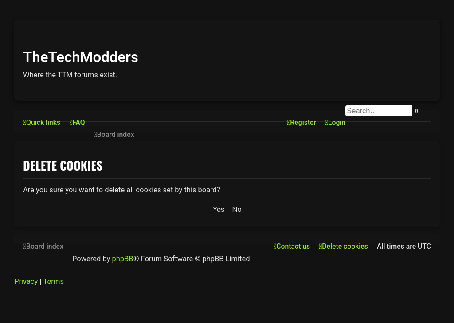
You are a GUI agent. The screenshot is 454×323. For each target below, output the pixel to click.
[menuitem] (77, 123)
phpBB (122, 259)
